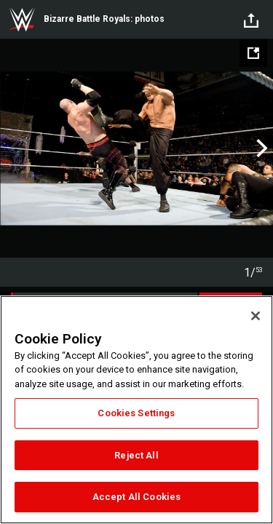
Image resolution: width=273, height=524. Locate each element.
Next (260, 148)
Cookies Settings (136, 413)
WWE (22, 19)
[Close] (256, 316)
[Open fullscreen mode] (253, 53)
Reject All (136, 455)
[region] (136, 409)
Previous (12, 148)
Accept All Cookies (136, 496)
